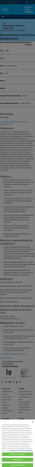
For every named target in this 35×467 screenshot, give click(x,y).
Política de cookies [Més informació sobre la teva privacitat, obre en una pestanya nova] (15, 452)
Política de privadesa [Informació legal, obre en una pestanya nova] (26, 452)
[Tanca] (33, 424)
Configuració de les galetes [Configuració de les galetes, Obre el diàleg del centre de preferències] (17, 456)
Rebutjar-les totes (17, 461)
